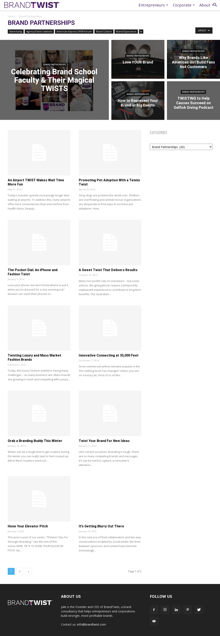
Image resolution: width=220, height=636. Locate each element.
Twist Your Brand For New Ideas (104, 441)
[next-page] (28, 571)
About (206, 5)
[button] (215, 5)
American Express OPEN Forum (74, 31)
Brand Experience (126, 31)
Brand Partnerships (54, 64)
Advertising (15, 31)
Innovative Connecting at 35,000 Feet (109, 355)
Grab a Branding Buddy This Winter (35, 441)
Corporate (184, 5)
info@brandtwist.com (91, 624)
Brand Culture (104, 31)
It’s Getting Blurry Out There (101, 526)
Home (11, 16)
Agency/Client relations (39, 31)
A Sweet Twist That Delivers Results (108, 270)
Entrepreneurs (153, 5)
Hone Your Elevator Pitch (28, 526)
